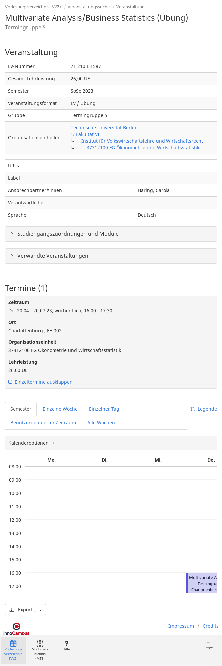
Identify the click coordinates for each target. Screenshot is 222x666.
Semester (20, 409)
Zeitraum (18, 302)
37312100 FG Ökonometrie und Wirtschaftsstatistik (143, 147)
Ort (12, 322)
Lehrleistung (22, 362)
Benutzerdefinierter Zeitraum (43, 422)
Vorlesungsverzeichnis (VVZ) (33, 7)
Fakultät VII (88, 134)
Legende (203, 409)
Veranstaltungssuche (89, 7)
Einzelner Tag (104, 409)
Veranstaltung (130, 7)
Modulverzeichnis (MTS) (40, 650)
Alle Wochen (101, 422)
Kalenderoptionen (29, 443)
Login (208, 644)
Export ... (25, 609)
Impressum (181, 626)
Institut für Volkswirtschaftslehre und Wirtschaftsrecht (142, 141)
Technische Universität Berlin (103, 127)
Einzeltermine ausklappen (40, 382)
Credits (211, 626)
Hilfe (66, 645)
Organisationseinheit (32, 342)
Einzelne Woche (60, 409)
